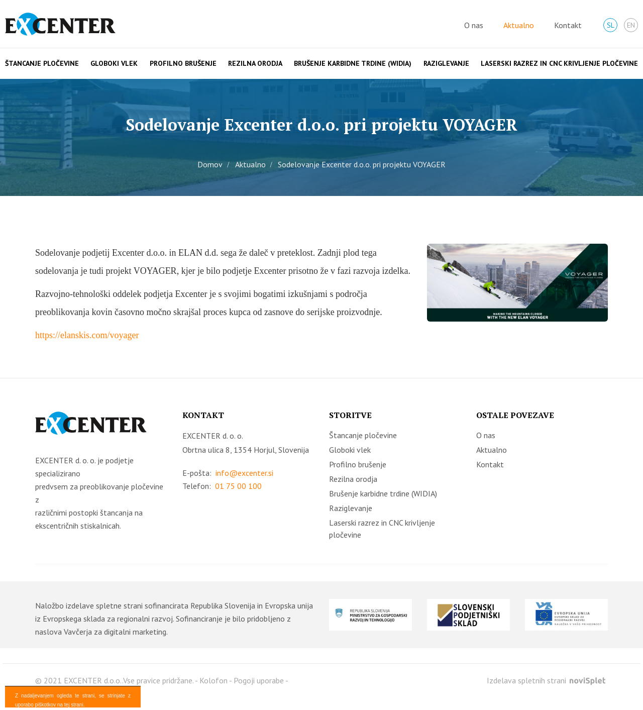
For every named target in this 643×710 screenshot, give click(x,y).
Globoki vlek (114, 63)
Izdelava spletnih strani (546, 680)
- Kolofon (211, 680)
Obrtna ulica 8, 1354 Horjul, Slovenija (245, 450)
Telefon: (222, 486)
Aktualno (518, 25)
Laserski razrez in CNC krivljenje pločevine (559, 63)
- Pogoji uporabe (256, 680)
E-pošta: (227, 473)
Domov (210, 164)
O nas (473, 25)
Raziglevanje (446, 63)
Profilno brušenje (183, 63)
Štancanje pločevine (42, 63)
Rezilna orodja (255, 63)
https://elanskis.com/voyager (87, 335)
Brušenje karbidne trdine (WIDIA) (352, 63)
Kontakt (568, 25)
